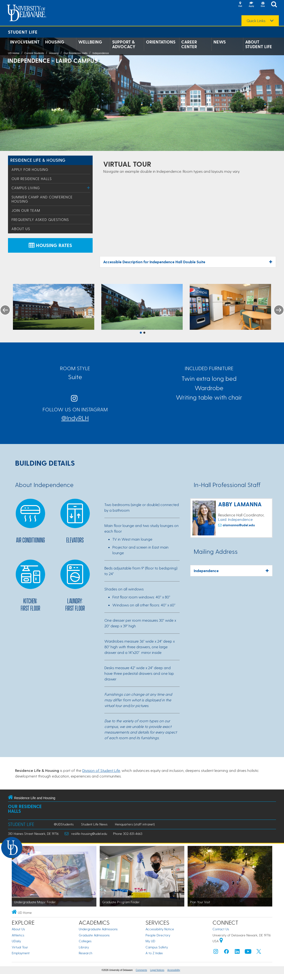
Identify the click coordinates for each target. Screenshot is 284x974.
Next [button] (279, 310)
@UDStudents (64, 824)
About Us (21, 229)
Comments (141, 970)
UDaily (16, 941)
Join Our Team (26, 210)
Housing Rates (50, 245)
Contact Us (221, 929)
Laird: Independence (235, 519)
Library (84, 947)
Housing (54, 41)
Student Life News (94, 824)
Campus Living (26, 188)
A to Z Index (154, 953)
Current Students (34, 53)
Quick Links (256, 21)
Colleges (85, 941)
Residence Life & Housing (38, 159)
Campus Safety (157, 947)
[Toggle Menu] (88, 188)
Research (85, 953)
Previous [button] (5, 310)
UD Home (13, 53)
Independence (100, 53)
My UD (150, 941)
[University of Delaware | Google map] (221, 941)
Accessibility (173, 970)
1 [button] (140, 333)
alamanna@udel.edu (239, 525)
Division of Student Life (101, 770)
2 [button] (144, 333)
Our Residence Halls (75, 53)
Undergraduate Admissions (98, 929)
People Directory (158, 935)
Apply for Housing (30, 169)
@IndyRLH (75, 417)
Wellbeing (90, 41)
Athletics (18, 935)
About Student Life (258, 44)
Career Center (189, 44)
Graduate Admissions (94, 935)
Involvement (24, 41)
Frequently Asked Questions (40, 219)
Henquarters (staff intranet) (135, 824)
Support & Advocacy (123, 44)
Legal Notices (157, 970)
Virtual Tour (20, 947)
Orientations (160, 41)
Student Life (23, 31)
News (219, 41)
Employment (21, 953)
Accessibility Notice (160, 929)
